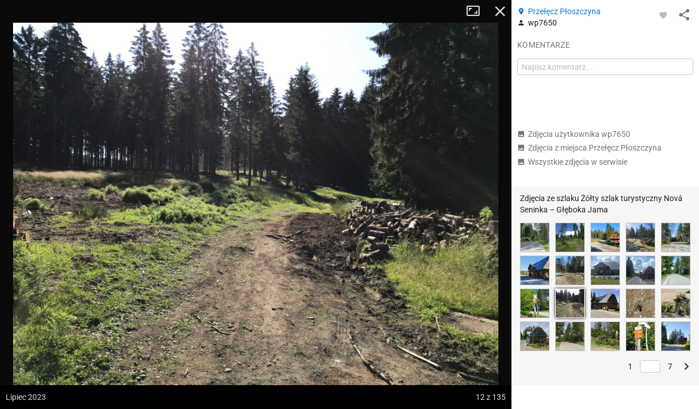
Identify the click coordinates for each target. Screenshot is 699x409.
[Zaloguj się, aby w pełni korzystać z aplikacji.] (663, 14)
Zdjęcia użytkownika (573, 134)
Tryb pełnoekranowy (477, 11)
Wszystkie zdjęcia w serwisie (572, 161)
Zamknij (500, 11)
